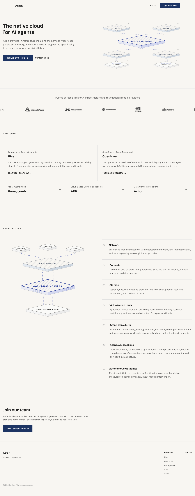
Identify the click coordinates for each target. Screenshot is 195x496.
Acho (166, 474)
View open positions (18, 428)
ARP (166, 469)
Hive (166, 457)
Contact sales (42, 58)
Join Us (152, 5)
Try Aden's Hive (170, 5)
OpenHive (168, 461)
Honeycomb (170, 465)
